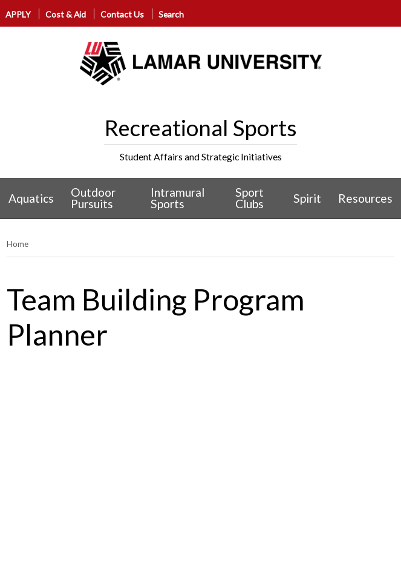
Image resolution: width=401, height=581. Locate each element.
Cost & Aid (65, 14)
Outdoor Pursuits (93, 198)
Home (17, 243)
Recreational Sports (200, 127)
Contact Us (122, 14)
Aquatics (31, 198)
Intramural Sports (177, 198)
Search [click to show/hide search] (171, 14)
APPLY (18, 14)
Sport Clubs (249, 198)
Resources (365, 198)
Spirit (307, 198)
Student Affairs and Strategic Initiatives (201, 156)
